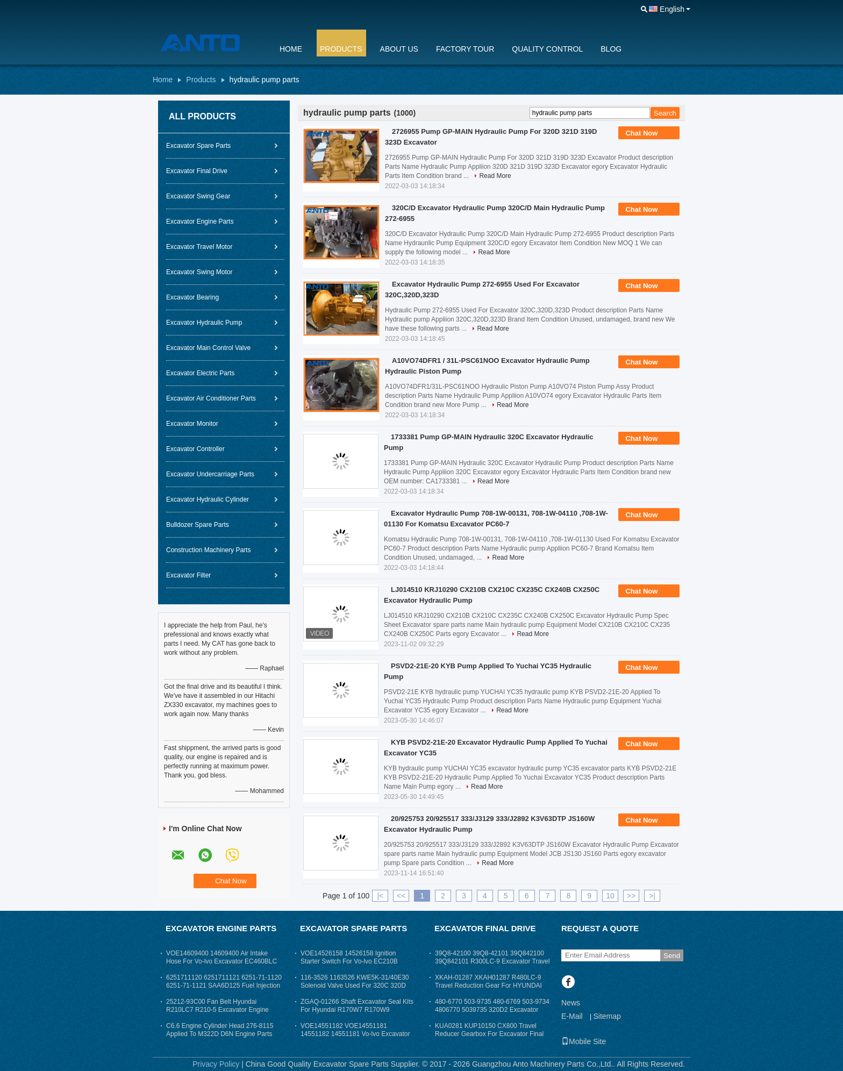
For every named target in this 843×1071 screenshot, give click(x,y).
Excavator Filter (188, 575)
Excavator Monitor (192, 423)
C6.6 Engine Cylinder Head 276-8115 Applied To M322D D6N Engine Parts (219, 1030)
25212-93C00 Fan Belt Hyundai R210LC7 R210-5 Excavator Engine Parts (217, 1010)
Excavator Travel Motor (199, 247)
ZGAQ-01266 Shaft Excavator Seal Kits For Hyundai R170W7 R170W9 (357, 1005)
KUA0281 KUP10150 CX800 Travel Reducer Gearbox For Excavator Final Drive (489, 1034)
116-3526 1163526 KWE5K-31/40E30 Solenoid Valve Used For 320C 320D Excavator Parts (355, 985)
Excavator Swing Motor (199, 272)
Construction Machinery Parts (208, 550)
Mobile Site (583, 1041)
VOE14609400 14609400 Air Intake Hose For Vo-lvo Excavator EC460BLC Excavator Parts (221, 961)
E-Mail (572, 1016)
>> (631, 895)
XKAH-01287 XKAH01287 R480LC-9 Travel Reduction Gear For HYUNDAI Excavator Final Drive (488, 985)
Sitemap (606, 1016)
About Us (399, 49)
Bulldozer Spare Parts (197, 525)
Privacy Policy (215, 1064)
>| (652, 895)
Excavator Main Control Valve (208, 348)
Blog (611, 49)
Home (291, 49)
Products (341, 49)
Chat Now (649, 133)
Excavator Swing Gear (198, 196)
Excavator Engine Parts (199, 221)
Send (671, 956)
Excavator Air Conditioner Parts (211, 398)
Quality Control (547, 49)
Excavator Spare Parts (198, 145)
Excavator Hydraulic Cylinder (207, 499)
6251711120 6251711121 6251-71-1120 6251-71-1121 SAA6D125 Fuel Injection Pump (224, 985)
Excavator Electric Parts (200, 373)
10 (610, 895)
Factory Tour (465, 49)
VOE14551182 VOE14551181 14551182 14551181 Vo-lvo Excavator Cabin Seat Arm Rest (355, 1034)
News (570, 1002)
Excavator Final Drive (196, 171)
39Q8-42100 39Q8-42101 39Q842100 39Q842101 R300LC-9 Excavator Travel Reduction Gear (492, 961)
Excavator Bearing (192, 297)
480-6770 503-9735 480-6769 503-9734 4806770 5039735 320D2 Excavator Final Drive (492, 1010)
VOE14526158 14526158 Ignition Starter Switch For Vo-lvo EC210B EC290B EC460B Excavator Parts (349, 961)
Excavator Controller (195, 449)
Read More (495, 176)
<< (401, 895)
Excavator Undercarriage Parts (210, 474)
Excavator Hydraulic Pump (204, 322)
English (672, 9)
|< (380, 895)
